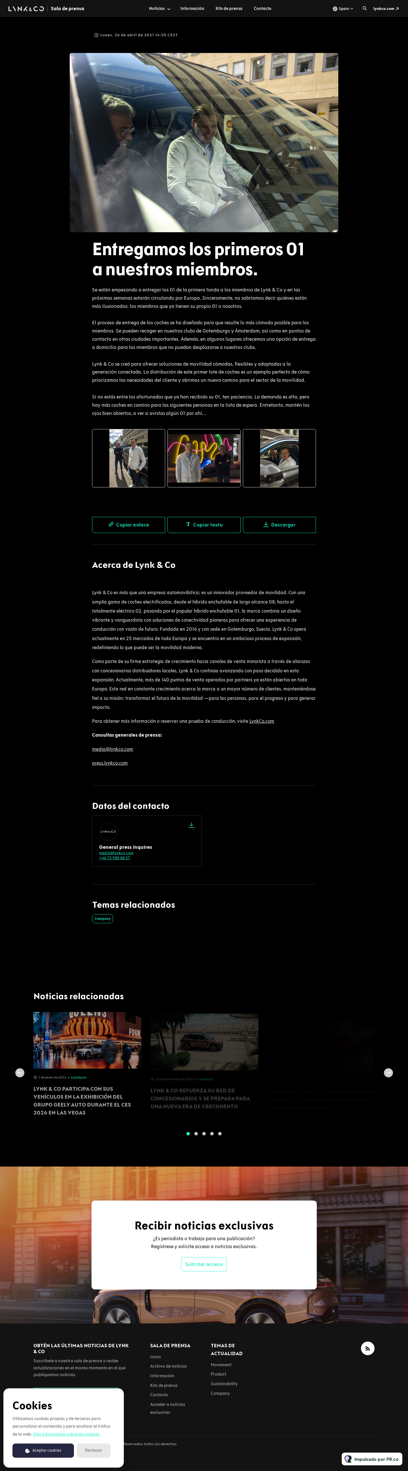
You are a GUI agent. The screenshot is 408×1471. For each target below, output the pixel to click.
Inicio (155, 1356)
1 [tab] (188, 1137)
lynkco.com (383, 8)
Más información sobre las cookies (66, 1434)
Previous (19, 1076)
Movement (221, 1364)
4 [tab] (212, 1137)
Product (218, 1374)
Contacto (262, 8)
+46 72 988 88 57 (114, 858)
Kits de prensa (229, 8)
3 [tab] (204, 1137)
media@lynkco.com (116, 852)
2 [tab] (196, 1137)
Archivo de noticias (168, 1366)
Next (388, 1076)
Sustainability (224, 1383)
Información (192, 8)
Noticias (157, 8)
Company (102, 918)
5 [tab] (220, 1137)
